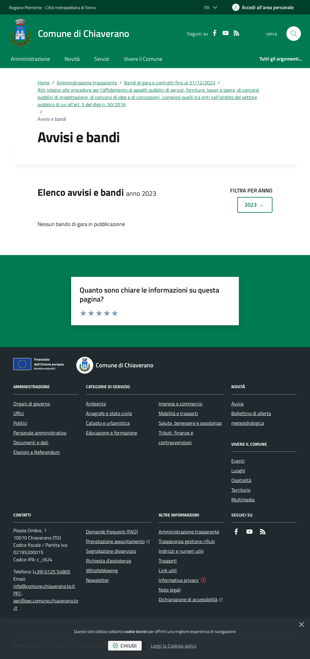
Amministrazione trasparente (87, 82)
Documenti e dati (30, 442)
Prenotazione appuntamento (118, 540)
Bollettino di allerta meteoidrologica (251, 418)
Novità (72, 59)
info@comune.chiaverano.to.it (44, 586)
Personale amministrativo (39, 432)
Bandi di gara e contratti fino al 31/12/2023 (169, 82)
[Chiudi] (301, 624)
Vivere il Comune (143, 59)
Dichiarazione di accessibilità (191, 599)
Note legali (170, 589)
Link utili (168, 570)
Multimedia (243, 499)
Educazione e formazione (111, 432)
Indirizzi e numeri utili (181, 551)
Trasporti (168, 560)
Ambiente (96, 403)
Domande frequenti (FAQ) (112, 531)
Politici (20, 423)
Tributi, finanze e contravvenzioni (176, 437)
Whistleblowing (102, 570)
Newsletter (97, 580)
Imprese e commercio (180, 403)
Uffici (18, 413)
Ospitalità (241, 480)
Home (44, 82)
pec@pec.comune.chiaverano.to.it (45, 604)
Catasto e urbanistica (108, 423)
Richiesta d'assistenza (108, 560)
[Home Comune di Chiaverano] (69, 33)
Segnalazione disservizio (111, 551)
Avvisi (237, 403)
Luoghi (238, 470)
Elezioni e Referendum (36, 452)
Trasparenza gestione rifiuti (187, 541)
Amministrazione (30, 59)
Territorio (240, 489)
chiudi (125, 645)
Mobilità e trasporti (178, 413)
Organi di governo (31, 403)
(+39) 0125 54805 (51, 571)
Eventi (238, 460)
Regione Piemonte (25, 7)
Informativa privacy (179, 580)
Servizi (101, 59)
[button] (293, 33)
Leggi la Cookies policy (173, 645)
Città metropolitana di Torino (70, 7)
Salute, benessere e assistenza (190, 423)
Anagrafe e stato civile (109, 413)
